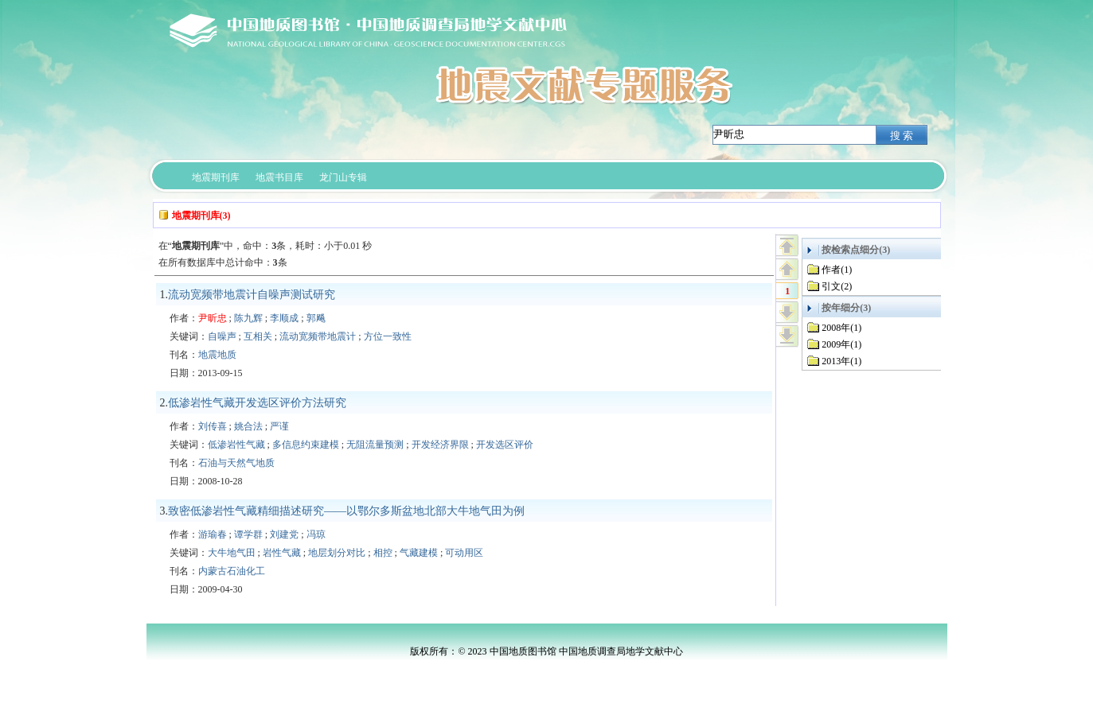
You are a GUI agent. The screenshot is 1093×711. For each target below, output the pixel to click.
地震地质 (217, 354)
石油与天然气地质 (236, 462)
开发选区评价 (504, 444)
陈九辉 (248, 318)
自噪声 (222, 336)
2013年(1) (841, 361)
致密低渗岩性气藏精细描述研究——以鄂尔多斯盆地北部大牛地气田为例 (346, 511)
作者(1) (837, 269)
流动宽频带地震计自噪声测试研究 (251, 295)
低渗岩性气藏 (236, 444)
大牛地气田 (232, 552)
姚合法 (248, 426)
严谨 (279, 426)
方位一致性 (388, 336)
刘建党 (284, 534)
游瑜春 (212, 534)
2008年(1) (841, 327)
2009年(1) (841, 344)
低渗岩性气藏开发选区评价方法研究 (257, 403)
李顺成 (284, 318)
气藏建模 (419, 552)
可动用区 (464, 552)
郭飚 (316, 318)
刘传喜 (212, 426)
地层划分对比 (336, 552)
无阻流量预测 (375, 444)
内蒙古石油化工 (231, 571)
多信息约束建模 (305, 444)
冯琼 (316, 534)
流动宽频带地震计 (317, 336)
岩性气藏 (282, 552)
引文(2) (837, 286)
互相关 (258, 336)
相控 (382, 552)
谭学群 (248, 534)
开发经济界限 (440, 444)
